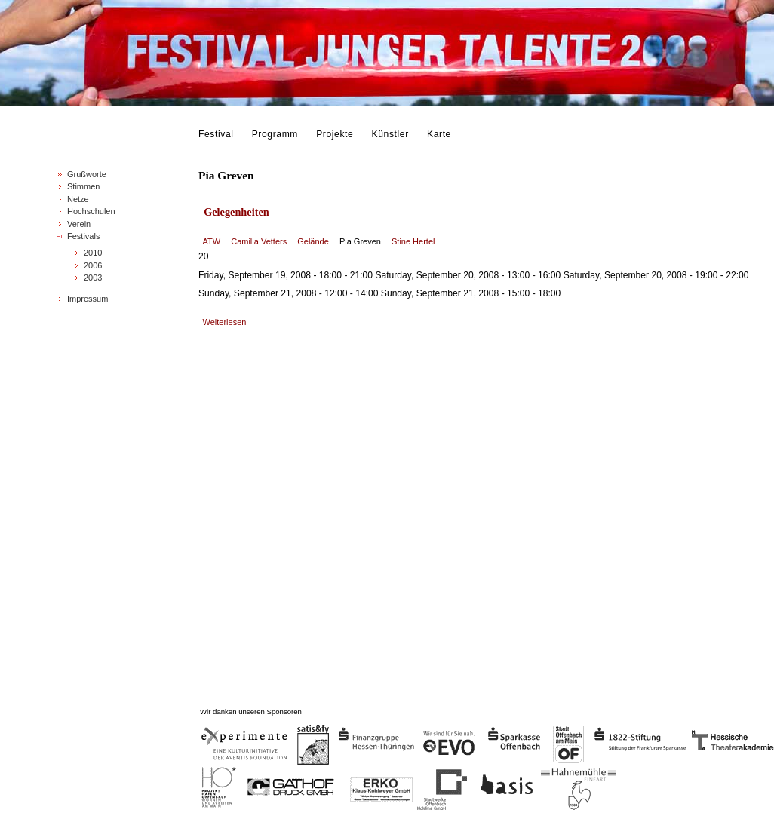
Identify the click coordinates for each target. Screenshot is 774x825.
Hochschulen (91, 211)
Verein (79, 223)
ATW (212, 241)
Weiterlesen (225, 322)
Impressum (87, 298)
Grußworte (86, 174)
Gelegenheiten (236, 212)
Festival (216, 134)
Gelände (313, 241)
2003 (93, 277)
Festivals (83, 236)
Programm (275, 134)
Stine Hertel (413, 241)
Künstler (390, 134)
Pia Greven (360, 241)
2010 (93, 252)
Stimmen (83, 186)
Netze (78, 199)
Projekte (334, 134)
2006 (93, 265)
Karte (439, 134)
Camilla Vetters (259, 241)
